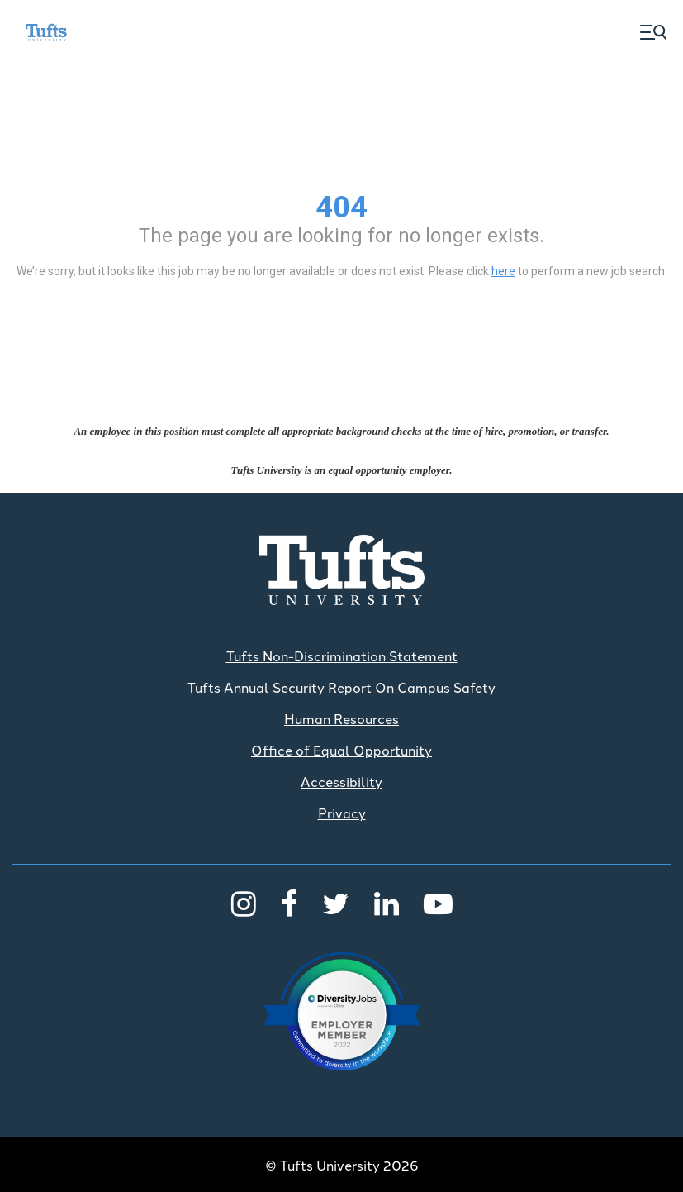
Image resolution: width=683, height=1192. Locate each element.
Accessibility (341, 781)
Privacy (342, 812)
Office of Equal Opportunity (341, 750)
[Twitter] (335, 902)
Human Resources (341, 718)
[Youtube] (438, 902)
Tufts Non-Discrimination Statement (342, 655)
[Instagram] (243, 902)
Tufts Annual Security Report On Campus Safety (341, 687)
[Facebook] (289, 902)
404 (341, 207)
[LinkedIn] (386, 902)
